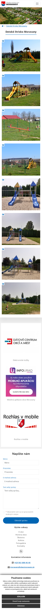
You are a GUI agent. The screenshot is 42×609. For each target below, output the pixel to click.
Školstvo (21, 537)
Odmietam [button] (21, 606)
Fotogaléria (21, 543)
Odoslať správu (21, 520)
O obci (21, 532)
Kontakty (21, 546)
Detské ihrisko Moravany (16, 26)
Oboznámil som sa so (19, 513)
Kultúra (21, 540)
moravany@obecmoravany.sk (22, 567)
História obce (21, 535)
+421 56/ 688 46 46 (22, 563)
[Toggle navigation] (37, 3)
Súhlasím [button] (21, 597)
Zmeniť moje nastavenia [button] (21, 601)
